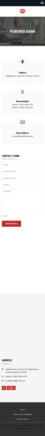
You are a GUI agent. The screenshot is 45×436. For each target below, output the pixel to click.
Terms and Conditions (22, 414)
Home (22, 410)
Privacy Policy (22, 419)
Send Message (11, 224)
